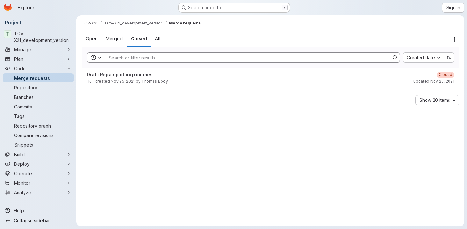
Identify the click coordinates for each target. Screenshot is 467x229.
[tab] (92, 39)
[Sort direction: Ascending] (449, 57)
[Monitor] (38, 182)
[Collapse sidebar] (38, 220)
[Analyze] (38, 192)
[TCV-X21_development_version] (38, 37)
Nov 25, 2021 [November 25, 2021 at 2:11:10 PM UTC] (123, 81)
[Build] (38, 154)
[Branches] (38, 97)
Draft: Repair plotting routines (120, 74)
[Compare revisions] (38, 135)
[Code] (38, 68)
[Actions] (454, 39)
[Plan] (38, 58)
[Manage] (38, 49)
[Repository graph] (38, 125)
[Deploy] (38, 163)
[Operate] (38, 173)
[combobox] (423, 57)
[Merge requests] (38, 77)
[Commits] (38, 106)
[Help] (38, 210)
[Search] (244, 57)
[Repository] (38, 87)
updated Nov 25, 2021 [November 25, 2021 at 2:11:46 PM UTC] (433, 81)
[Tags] (38, 116)
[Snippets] (38, 144)
